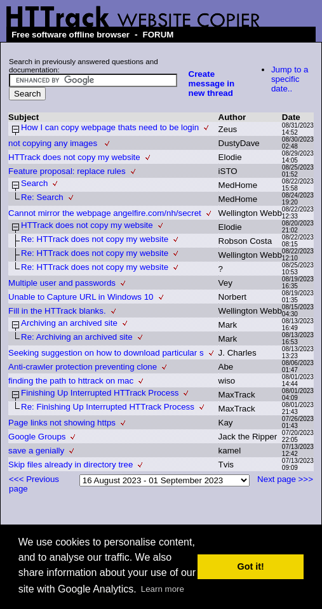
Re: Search (42, 197)
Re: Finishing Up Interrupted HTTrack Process (107, 407)
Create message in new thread (212, 83)
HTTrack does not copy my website (74, 157)
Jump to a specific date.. (290, 79)
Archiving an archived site (69, 323)
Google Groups (36, 436)
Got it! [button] (251, 566)
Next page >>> (285, 479)
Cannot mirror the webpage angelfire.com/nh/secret (104, 213)
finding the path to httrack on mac (70, 380)
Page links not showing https (62, 422)
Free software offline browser (70, 34)
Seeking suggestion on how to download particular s (105, 353)
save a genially (36, 450)
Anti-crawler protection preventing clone (82, 366)
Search (34, 183)
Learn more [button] (162, 589)
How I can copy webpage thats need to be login (110, 127)
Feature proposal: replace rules (66, 171)
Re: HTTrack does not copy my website (94, 239)
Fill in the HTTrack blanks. (57, 311)
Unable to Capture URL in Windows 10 (80, 297)
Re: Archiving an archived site (77, 337)
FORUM (158, 34)
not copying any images (54, 143)
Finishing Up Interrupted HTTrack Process (99, 393)
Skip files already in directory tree (70, 464)
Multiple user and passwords (62, 283)
